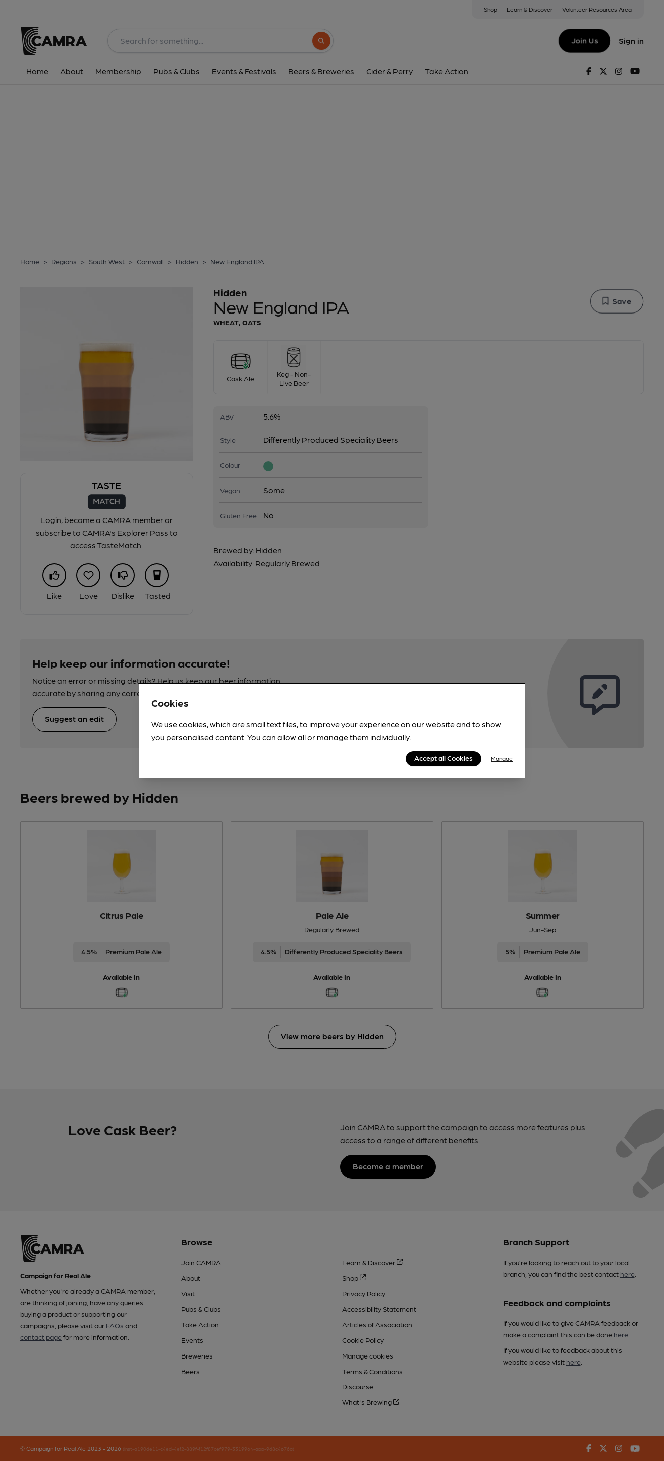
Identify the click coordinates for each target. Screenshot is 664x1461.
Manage (502, 758)
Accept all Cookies (443, 758)
